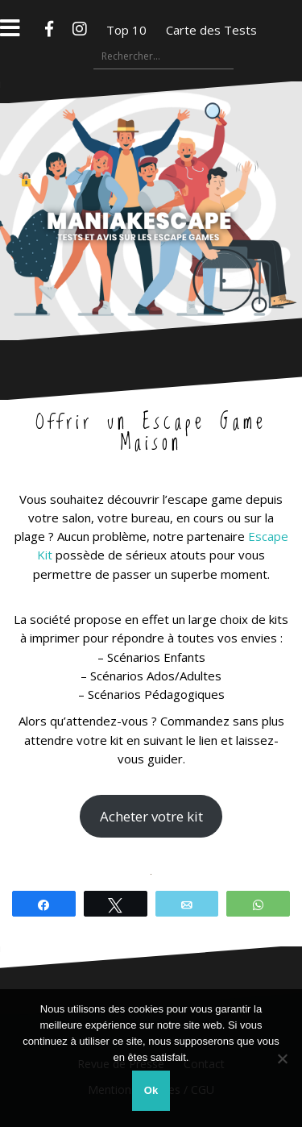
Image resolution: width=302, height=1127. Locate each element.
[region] (151, 874)
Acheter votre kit (151, 816)
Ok (151, 1090)
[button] (137, 859)
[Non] (282, 1058)
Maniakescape (151, 179)
